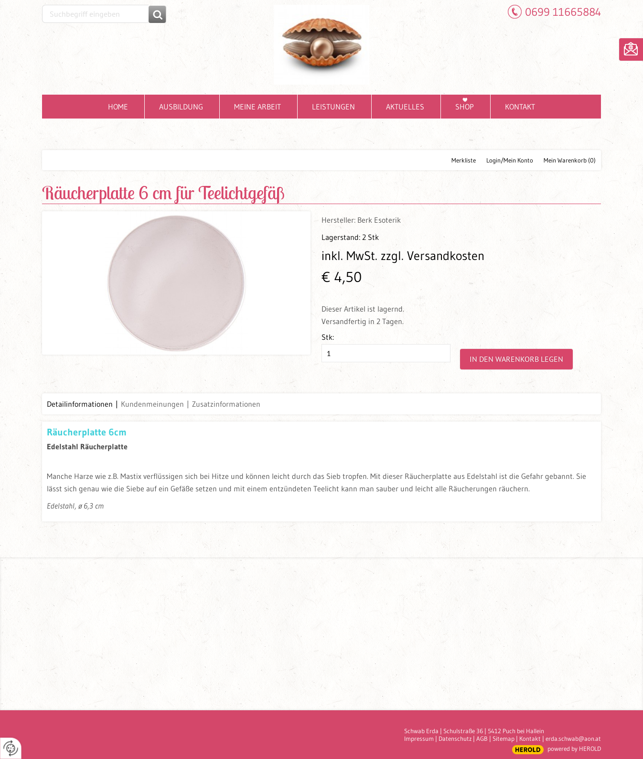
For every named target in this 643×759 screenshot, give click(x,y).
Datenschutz (455, 738)
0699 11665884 (563, 12)
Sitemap (503, 738)
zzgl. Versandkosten (432, 255)
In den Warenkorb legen (516, 359)
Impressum (419, 738)
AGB (482, 738)
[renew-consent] (10, 748)
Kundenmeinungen (152, 404)
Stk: (328, 337)
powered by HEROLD (574, 748)
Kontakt (530, 738)
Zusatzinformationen (226, 404)
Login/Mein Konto (509, 160)
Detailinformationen (80, 404)
